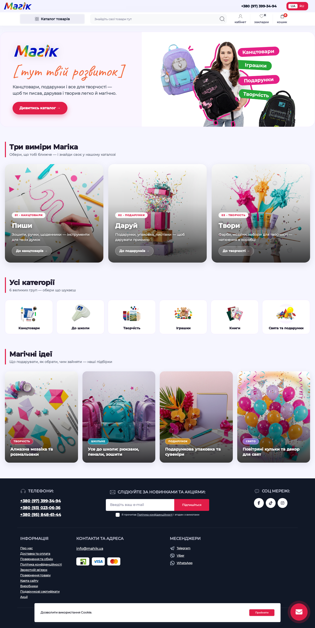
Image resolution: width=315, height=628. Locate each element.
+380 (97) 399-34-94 (40, 501)
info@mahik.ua (89, 548)
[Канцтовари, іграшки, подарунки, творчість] (228, 79)
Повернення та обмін (36, 559)
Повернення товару (35, 575)
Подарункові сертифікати (40, 591)
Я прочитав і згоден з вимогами (160, 514)
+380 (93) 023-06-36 (40, 507)
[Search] (222, 19)
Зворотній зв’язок (33, 570)
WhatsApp (184, 563)
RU (301, 6)
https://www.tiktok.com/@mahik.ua (270, 503)
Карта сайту (29, 580)
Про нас (26, 548)
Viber (180, 555)
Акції (24, 597)
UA (293, 6)
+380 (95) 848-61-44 (40, 514)
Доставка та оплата (35, 553)
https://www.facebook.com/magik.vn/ (259, 503)
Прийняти (261, 612)
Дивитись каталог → (40, 108)
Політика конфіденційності (155, 514)
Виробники (29, 586)
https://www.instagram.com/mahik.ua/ (282, 503)
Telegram (183, 548)
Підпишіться (191, 505)
